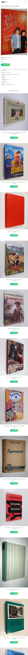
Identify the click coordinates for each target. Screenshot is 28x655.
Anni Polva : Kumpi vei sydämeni (14, 231)
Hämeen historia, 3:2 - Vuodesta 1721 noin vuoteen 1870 (14, 637)
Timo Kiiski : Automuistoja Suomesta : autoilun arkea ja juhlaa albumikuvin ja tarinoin (14, 133)
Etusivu (2, 7)
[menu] (26, 2)
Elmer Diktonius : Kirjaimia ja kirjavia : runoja (14, 527)
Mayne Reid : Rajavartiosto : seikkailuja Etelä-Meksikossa (14, 479)
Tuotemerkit (8, 57)
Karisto (12, 57)
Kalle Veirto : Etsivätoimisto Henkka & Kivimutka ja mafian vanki (14, 182)
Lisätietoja (5, 64)
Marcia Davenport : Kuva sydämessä (14, 589)
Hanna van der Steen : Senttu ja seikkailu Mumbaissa (14, 426)
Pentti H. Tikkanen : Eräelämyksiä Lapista (14, 279)
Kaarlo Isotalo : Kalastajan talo (14, 328)
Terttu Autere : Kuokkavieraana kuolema (14, 377)
